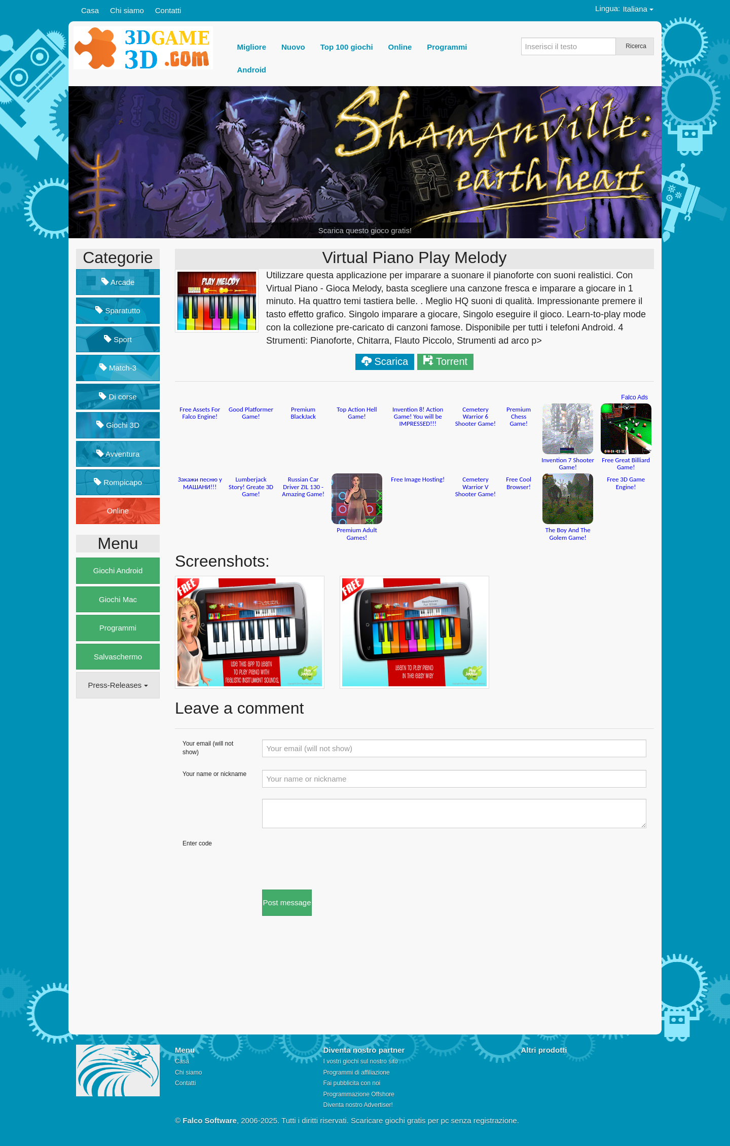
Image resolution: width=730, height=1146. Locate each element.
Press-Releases (118, 685)
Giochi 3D (117, 425)
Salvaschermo (118, 656)
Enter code (197, 843)
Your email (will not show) (207, 748)
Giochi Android (118, 570)
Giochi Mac (118, 599)
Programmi (117, 627)
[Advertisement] (116, 861)
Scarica (391, 361)
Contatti (168, 10)
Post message (287, 902)
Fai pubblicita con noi (352, 1083)
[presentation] (339, 859)
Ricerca (636, 46)
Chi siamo (127, 10)
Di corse (117, 396)
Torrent (451, 361)
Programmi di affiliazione (356, 1072)
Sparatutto (117, 310)
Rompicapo (118, 482)
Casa (90, 10)
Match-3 (117, 367)
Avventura (118, 454)
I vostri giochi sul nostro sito (360, 1061)
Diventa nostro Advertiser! (358, 1104)
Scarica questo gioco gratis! (365, 230)
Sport (118, 339)
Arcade (118, 282)
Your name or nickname (214, 774)
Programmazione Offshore (359, 1094)
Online (118, 510)
